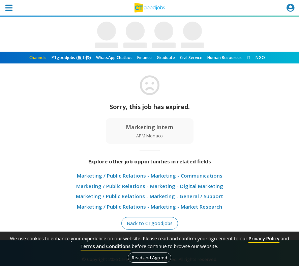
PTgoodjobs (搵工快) (71, 57)
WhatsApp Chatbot (114, 57)
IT (248, 57)
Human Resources (224, 57)
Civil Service (191, 57)
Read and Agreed (149, 258)
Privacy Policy (263, 238)
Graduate (166, 57)
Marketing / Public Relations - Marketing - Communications (149, 175)
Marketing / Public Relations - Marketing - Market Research (149, 206)
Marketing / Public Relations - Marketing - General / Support (149, 196)
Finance (144, 57)
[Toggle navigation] (9, 8)
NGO (260, 57)
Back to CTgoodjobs (150, 223)
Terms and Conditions (105, 246)
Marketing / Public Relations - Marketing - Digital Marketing (149, 186)
